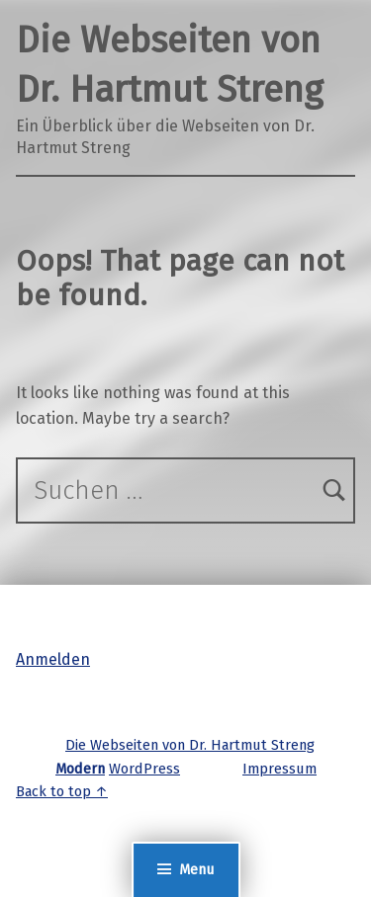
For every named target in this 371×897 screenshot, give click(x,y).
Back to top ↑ (62, 791)
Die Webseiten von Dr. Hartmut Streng (190, 745)
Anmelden (53, 659)
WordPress (144, 768)
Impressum (279, 768)
